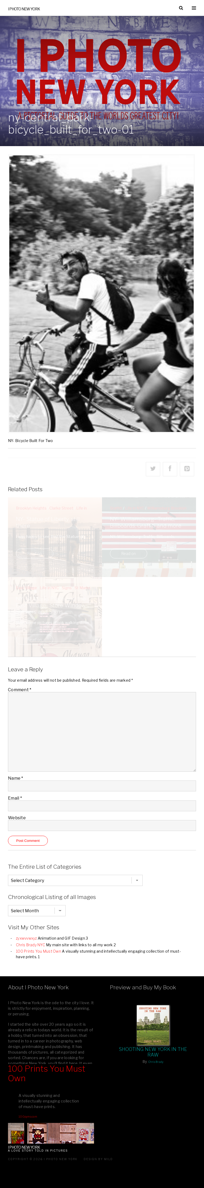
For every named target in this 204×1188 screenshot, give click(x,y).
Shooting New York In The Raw (153, 1052)
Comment (19, 689)
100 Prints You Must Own (38, 951)
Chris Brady (156, 1061)
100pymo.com (28, 1116)
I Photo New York (24, 9)
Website (17, 817)
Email (15, 798)
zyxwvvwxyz (26, 938)
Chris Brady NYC (30, 945)
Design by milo (98, 1159)
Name (15, 778)
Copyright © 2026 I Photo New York (43, 1159)
